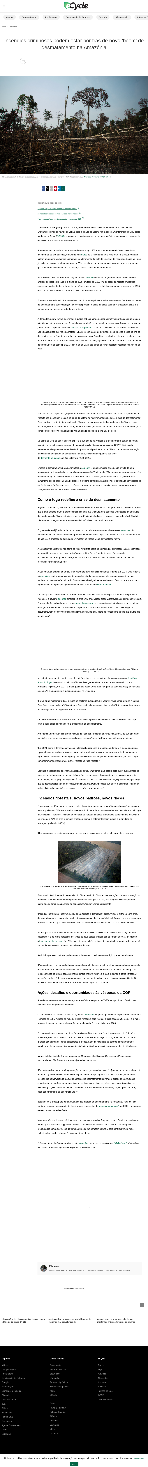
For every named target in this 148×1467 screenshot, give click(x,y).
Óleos (53, 1403)
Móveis (53, 1395)
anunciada (45, 576)
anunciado (89, 1014)
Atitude (5, 1408)
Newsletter (103, 1378)
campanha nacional (84, 603)
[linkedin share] (59, 188)
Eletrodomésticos (58, 1369)
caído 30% (86, 468)
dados (84, 255)
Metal (52, 1391)
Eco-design (7, 1421)
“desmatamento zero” (109, 1106)
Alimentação (122, 17)
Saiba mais (139, 1458)
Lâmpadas (55, 1378)
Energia (103, 17)
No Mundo (7, 1412)
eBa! (4, 1404)
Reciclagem (51, 17)
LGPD (101, 1395)
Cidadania (6, 1434)
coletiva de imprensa (81, 327)
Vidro (52, 1429)
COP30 (60, 236)
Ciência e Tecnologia (11, 1391)
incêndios (125, 530)
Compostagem (29, 17)
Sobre (101, 1365)
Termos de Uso (105, 1391)
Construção (55, 1365)
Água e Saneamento (11, 1425)
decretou (62, 599)
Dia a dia (6, 1395)
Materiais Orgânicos (59, 1387)
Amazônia (13, 27)
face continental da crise (51, 941)
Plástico (53, 1416)
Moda (4, 1430)
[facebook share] (43, 188)
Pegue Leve (7, 1417)
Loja (100, 1369)
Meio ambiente (9, 1399)
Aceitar (74, 1464)
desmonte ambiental (50, 458)
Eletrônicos (55, 1374)
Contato (102, 1382)
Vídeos (9, 17)
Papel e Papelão (58, 1408)
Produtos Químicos (59, 1382)
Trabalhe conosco (106, 1399)
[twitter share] (47, 188)
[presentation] (142, 1305)
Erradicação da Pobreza (78, 17)
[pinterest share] (55, 188)
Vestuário (54, 1425)
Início (4, 27)
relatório (90, 277)
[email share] (51, 188)
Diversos (54, 1433)
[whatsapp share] (63, 188)
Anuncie (102, 1374)
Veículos (54, 1421)
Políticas (102, 1387)
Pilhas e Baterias (58, 1412)
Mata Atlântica (104, 585)
